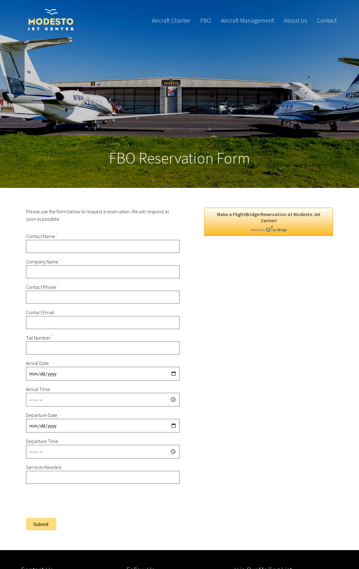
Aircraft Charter (171, 20)
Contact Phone (42, 287)
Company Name (43, 261)
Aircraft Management (247, 20)
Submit (41, 524)
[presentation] (73, 501)
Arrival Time (38, 389)
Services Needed (43, 467)
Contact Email (40, 312)
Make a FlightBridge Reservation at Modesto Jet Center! (269, 221)
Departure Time (42, 441)
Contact (327, 20)
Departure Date (41, 415)
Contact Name (42, 236)
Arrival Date (37, 363)
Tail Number (39, 338)
